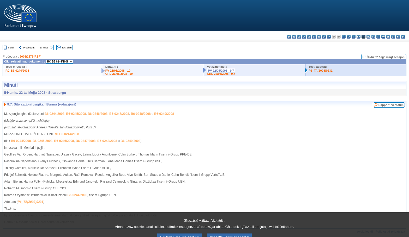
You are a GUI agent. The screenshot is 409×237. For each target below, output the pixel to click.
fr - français (329, 37)
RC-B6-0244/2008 (17, 70)
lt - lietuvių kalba (354, 37)
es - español (294, 37)
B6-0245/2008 (76, 114)
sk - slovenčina (388, 37)
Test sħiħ (67, 47)
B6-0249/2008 (164, 114)
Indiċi (11, 47)
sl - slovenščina (393, 37)
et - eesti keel (314, 37)
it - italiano (344, 37)
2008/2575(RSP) (30, 56)
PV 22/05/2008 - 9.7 (221, 70)
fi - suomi (398, 37)
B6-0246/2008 (97, 114)
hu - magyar (358, 37)
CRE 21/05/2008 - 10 (119, 73)
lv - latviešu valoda (349, 37)
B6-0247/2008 (119, 114)
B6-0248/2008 (141, 114)
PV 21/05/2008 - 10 (117, 70)
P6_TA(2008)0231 (321, 70)
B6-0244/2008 (54, 114)
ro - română (383, 37)
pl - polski (373, 37)
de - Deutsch (309, 37)
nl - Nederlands (368, 37)
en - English (324, 37)
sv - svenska (403, 37)
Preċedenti (29, 47)
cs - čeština (299, 37)
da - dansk (304, 37)
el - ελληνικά (319, 37)
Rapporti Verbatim (391, 105)
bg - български (289, 37)
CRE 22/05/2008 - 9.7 (221, 73)
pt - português (378, 37)
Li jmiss (44, 47)
